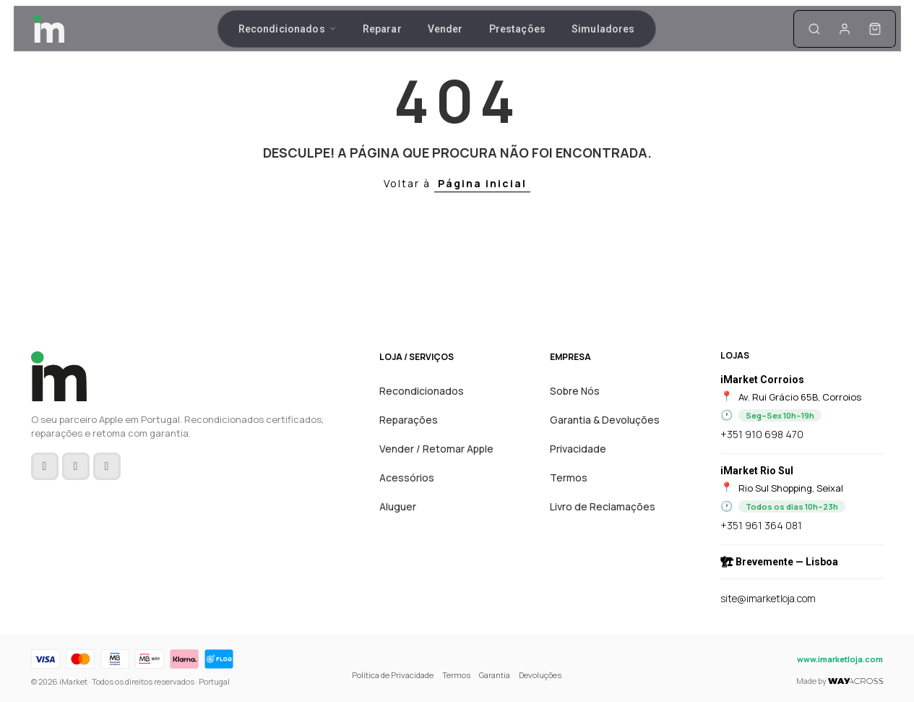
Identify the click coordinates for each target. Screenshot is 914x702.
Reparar (382, 31)
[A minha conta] (792, 31)
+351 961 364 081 (761, 525)
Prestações (517, 31)
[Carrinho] (823, 31)
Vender (445, 31)
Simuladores (603, 31)
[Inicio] (102, 31)
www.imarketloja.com (840, 659)
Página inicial (482, 183)
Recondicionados (287, 31)
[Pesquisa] (762, 31)
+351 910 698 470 (761, 434)
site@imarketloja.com (768, 598)
